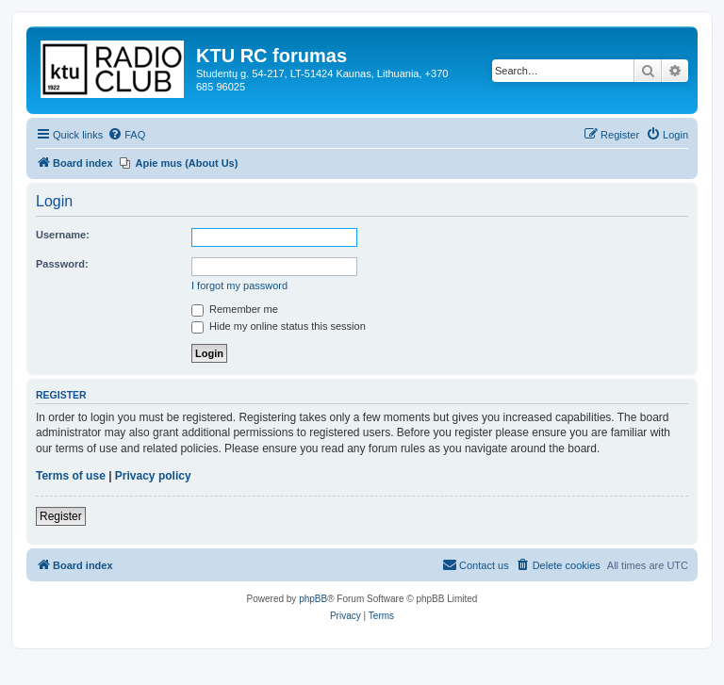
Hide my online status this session (278, 326)
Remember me (234, 309)
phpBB (313, 599)
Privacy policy (153, 475)
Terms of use (71, 475)
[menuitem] (126, 134)
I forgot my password (239, 285)
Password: (62, 263)
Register (61, 516)
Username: (63, 234)
